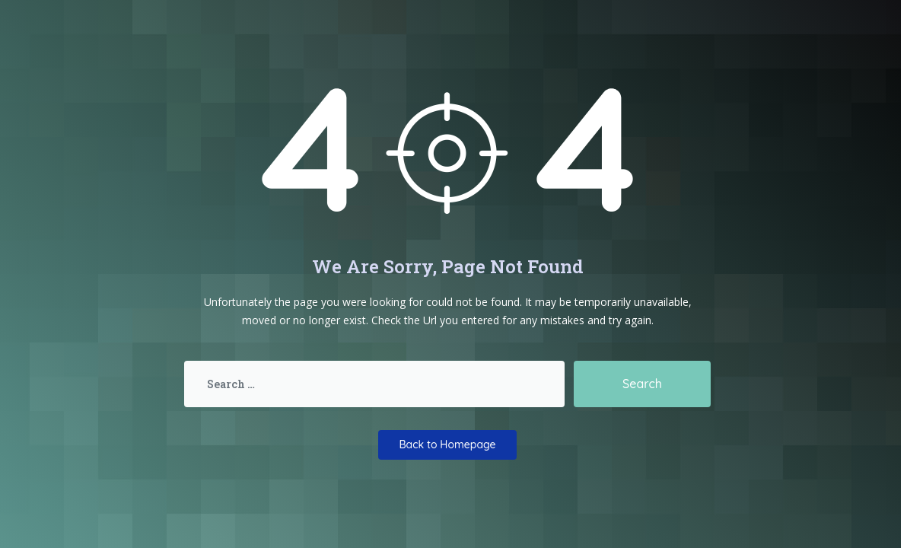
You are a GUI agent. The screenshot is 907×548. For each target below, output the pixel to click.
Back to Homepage (447, 444)
